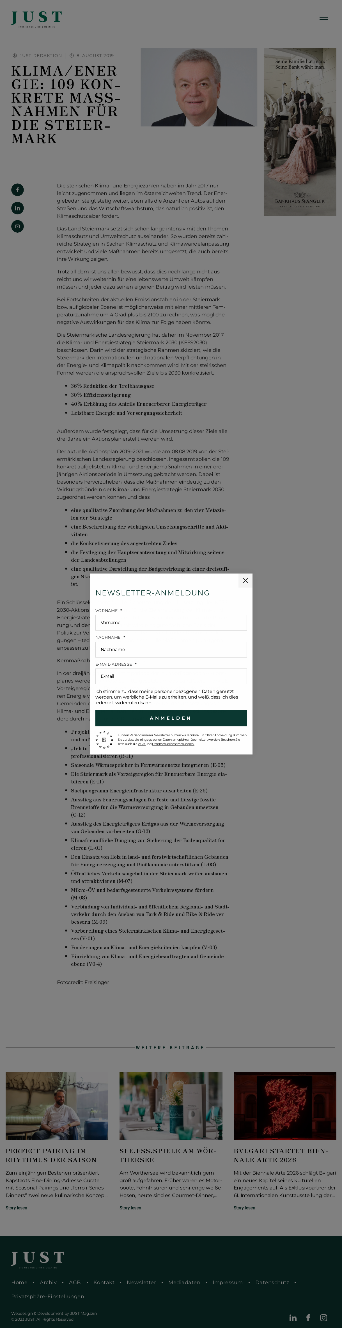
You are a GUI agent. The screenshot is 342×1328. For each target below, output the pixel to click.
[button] (17, 189)
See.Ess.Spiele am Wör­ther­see (168, 1155)
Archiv (48, 1282)
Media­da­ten (184, 1282)
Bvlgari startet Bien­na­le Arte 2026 (281, 1155)
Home (19, 1282)
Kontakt (104, 1282)
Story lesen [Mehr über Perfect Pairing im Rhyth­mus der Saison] (16, 1208)
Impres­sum (228, 1282)
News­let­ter (141, 1282)
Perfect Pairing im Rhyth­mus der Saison (51, 1155)
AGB (75, 1282)
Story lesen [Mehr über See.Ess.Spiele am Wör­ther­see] (130, 1208)
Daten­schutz (272, 1282)
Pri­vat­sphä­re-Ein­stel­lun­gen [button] (47, 1296)
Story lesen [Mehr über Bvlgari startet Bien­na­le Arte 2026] (244, 1208)
